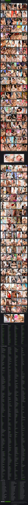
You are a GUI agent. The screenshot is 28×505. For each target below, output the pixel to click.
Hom (8, 417)
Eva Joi (9, 381)
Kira (15, 352)
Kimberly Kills (16, 351)
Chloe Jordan (3, 467)
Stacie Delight (22, 412)
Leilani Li (16, 368)
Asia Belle (2, 395)
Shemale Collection (4, 487)
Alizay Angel (2, 364)
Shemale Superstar (15, 504)
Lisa (15, 382)
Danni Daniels (9, 352)
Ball (2, 413)
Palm (15, 479)
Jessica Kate (9, 449)
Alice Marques (3, 362)
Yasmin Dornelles (23, 465)
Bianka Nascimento (3, 430)
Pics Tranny (12, 485)
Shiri (22, 402)
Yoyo (22, 469)
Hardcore (9, 339)
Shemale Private (4, 486)
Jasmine (9, 433)
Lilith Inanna (16, 378)
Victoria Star (22, 452)
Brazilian (2, 340)
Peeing (16, 338)
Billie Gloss (2, 432)
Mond (15, 431)
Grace (9, 402)
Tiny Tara (22, 432)
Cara (2, 450)
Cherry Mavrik (3, 466)
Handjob (9, 338)
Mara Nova (16, 397)
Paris (22, 351)
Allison (2, 365)
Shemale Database (13, 487)
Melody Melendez (17, 412)
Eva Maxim (9, 383)
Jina (8, 452)
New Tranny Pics (22, 494)
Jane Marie (9, 431)
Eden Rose (9, 366)
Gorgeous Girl (9, 401)
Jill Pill (9, 451)
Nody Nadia (16, 465)
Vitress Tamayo (23, 453)
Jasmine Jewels (10, 434)
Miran (16, 429)
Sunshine (22, 416)
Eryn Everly (9, 380)
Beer (2, 419)
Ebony (9, 327)
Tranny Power (12, 484)
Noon (15, 469)
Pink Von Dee (22, 364)
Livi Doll (16, 384)
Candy (2, 449)
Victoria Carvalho (23, 449)
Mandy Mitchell (17, 395)
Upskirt (22, 341)
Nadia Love (16, 436)
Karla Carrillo (9, 462)
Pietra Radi (22, 363)
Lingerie (16, 326)
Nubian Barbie (16, 470)
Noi (15, 467)
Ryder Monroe (23, 382)
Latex (9, 343)
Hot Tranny (12, 495)
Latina (9, 344)
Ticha (22, 429)
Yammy (22, 464)
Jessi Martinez (10, 447)
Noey (15, 466)
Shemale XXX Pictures (22, 495)
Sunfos (22, 414)
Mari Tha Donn (16, 400)
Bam (2, 414)
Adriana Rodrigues (3, 350)
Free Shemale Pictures (13, 486)
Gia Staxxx (9, 395)
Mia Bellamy (16, 414)
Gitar (8, 400)
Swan (22, 418)
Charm (2, 463)
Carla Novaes (3, 452)
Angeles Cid (3, 380)
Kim (15, 347)
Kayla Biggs (9, 467)
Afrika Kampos (3, 352)
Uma (22, 436)
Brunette (2, 341)
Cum (2, 343)
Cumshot (2, 344)
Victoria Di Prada (23, 450)
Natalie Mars (16, 451)
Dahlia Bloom (9, 347)
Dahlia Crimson (10, 348)
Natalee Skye (16, 447)
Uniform (22, 340)
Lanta (15, 363)
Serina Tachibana (23, 398)
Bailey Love (2, 412)
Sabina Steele (23, 383)
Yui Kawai (22, 470)
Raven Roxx (22, 378)
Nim (15, 462)
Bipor (2, 433)
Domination (9, 326)
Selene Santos (23, 397)
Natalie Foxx (16, 450)
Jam (8, 430)
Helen (9, 412)
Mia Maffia (16, 416)
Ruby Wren (22, 380)
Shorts (22, 326)
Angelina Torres (3, 382)
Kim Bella (16, 348)
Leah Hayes (16, 365)
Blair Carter (2, 434)
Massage (16, 327)
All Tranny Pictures (22, 496)
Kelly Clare (9, 470)
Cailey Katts (2, 447)
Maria (15, 401)
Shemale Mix (3, 495)
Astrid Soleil (2, 397)
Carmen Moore (3, 453)
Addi (2, 347)
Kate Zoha (9, 466)
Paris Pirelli (22, 352)
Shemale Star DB (22, 493)
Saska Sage (22, 395)
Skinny (22, 327)
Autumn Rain (3, 401)
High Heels (9, 340)
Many (15, 396)
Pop (22, 369)
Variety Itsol (22, 446)
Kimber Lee (16, 350)
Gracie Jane (9, 403)
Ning (15, 464)
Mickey (16, 417)
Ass (2, 327)
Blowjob (2, 339)
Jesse (9, 446)
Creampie (2, 342)
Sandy (22, 386)
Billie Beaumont (3, 431)
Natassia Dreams (17, 453)
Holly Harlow (9, 414)
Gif (8, 396)
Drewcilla (9, 364)
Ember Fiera (9, 369)
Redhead (16, 344)
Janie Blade (9, 432)
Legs (15, 325)
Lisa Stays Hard (16, 383)
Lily (15, 379)
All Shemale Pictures (4, 496)
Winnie (22, 462)
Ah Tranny (3, 493)
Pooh (22, 368)
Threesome (23, 337)
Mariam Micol (16, 402)
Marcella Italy (16, 398)
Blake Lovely (2, 435)
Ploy (22, 366)
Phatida (22, 362)
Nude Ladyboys (12, 494)
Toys (22, 338)
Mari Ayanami (16, 399)
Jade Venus (9, 429)
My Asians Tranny (13, 496)
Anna (2, 384)
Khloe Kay (9, 479)
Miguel (16, 419)
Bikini (2, 337)
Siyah (22, 403)
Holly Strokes (9, 416)
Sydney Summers (23, 419)
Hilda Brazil (9, 413)
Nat (15, 446)
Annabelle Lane (3, 385)
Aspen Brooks (3, 396)
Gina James (9, 398)
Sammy (22, 384)
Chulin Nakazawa (3, 470)
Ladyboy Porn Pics (22, 485)
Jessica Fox (9, 448)
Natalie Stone (16, 452)
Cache (2, 446)
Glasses (9, 337)
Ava (2, 402)
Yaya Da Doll (22, 466)
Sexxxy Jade (22, 399)
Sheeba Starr (23, 400)
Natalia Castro (16, 448)
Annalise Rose (3, 386)
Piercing (16, 339)
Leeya (15, 367)
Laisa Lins (16, 362)
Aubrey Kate (2, 399)
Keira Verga (9, 469)
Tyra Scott (22, 435)
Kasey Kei (9, 464)
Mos (15, 433)
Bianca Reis (2, 429)
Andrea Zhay (2, 378)
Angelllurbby (2, 383)
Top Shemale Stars (22, 486)
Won (21, 463)
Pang (22, 349)
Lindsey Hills (16, 381)
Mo (15, 430)
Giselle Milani (9, 399)
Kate (8, 465)
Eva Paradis (9, 384)
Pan (22, 347)
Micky (15, 418)
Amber (2, 369)
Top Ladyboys (21, 487)
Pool (15, 340)
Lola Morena (16, 386)
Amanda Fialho (3, 367)
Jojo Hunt (9, 453)
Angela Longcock (3, 379)
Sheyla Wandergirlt (23, 401)
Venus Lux (22, 447)
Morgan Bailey (16, 432)
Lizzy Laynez (16, 385)
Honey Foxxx (9, 419)
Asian (2, 326)
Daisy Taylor (9, 350)
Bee (2, 418)
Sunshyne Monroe (23, 417)
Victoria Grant (23, 451)
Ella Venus (9, 367)
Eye (8, 386)
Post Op (16, 342)
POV (15, 343)
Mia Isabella (16, 415)
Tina (21, 431)
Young (22, 343)
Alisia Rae (2, 363)
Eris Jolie (9, 378)
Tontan (22, 433)
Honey (9, 418)
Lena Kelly (16, 369)
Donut (9, 362)
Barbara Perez (3, 416)
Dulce (9, 365)
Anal (2, 325)
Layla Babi (16, 364)
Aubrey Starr (3, 400)
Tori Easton (22, 434)
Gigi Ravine (9, 397)
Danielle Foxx (9, 351)
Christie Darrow (3, 469)
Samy (22, 385)
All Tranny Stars (3, 484)
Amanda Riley (3, 368)
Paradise (22, 350)
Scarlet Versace (23, 396)
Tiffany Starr (23, 430)
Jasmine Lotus (10, 435)
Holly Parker (9, 415)
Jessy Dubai (9, 450)
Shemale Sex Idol (13, 493)
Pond (22, 367)
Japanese (9, 342)
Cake (2, 448)
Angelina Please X (3, 381)
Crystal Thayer (3, 479)
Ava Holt (2, 403)
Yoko (22, 468)
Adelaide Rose (3, 348)
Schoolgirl (22, 325)
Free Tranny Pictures (4, 494)
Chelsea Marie (3, 464)
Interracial (9, 341)
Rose (22, 379)
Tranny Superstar (22, 484)
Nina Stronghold (17, 463)
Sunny (22, 415)
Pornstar (16, 341)
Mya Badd (16, 434)
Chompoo (2, 468)
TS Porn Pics (3, 485)
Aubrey (2, 398)
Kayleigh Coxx (9, 468)
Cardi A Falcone (3, 451)
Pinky (22, 365)
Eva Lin (9, 382)
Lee (15, 366)
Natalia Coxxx (16, 449)
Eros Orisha (9, 379)
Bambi (2, 415)
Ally (2, 366)
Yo (22, 467)
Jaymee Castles (10, 436)
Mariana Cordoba (17, 403)
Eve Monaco (9, 385)
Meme (16, 413)
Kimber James (16, 349)
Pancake (22, 348)
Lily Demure (16, 380)
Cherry (2, 465)
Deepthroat (9, 325)
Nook (15, 468)
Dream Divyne (9, 363)
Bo (1, 436)
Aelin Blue (2, 351)
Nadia (15, 435)
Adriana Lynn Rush (3, 349)
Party (15, 337)
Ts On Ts (22, 339)
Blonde (2, 338)
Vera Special (22, 448)
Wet (22, 342)
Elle (8, 368)
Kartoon (9, 463)
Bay (1, 417)
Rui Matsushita (23, 381)
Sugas (22, 413)
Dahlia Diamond (9, 349)
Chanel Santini (3, 462)
